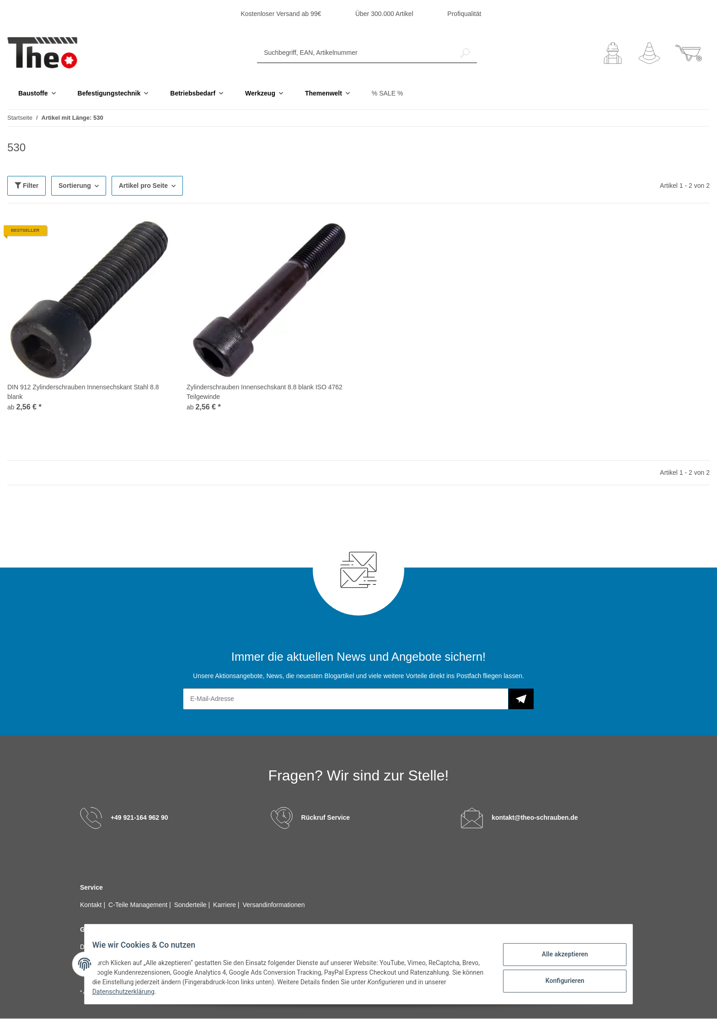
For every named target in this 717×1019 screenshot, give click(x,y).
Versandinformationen (273, 905)
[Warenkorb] (689, 53)
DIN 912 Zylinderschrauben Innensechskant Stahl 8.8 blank (83, 392)
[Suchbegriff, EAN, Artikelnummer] (355, 53)
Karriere (225, 905)
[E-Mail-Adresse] (345, 699)
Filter (26, 186)
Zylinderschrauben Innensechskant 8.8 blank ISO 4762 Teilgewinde (264, 392)
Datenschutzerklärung (153, 991)
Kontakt (91, 905)
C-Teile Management (138, 905)
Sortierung (75, 186)
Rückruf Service (325, 818)
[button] (612, 53)
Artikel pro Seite (143, 186)
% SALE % (387, 93)
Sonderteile (191, 905)
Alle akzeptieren (558, 955)
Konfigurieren (557, 979)
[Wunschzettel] (649, 53)
